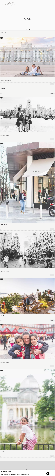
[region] (27, 473)
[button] (47, 473)
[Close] (54, 470)
